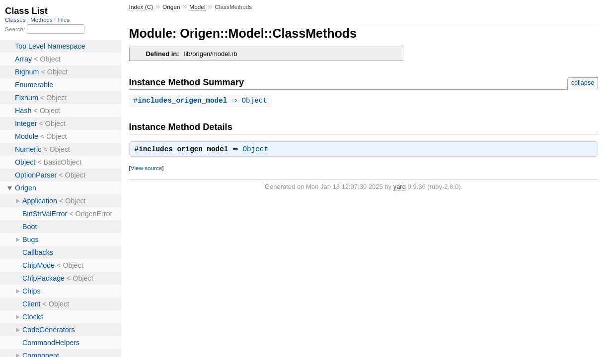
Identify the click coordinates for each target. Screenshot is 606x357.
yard (399, 188)
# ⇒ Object (202, 101)
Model (197, 6)
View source (146, 169)
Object (258, 151)
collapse (583, 82)
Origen (171, 6)
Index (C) (141, 6)
